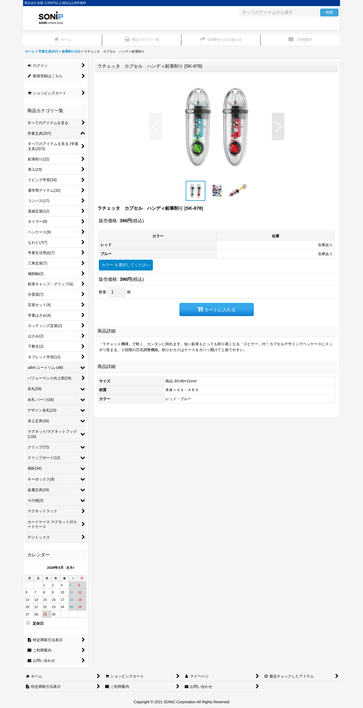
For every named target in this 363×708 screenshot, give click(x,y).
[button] (155, 126)
